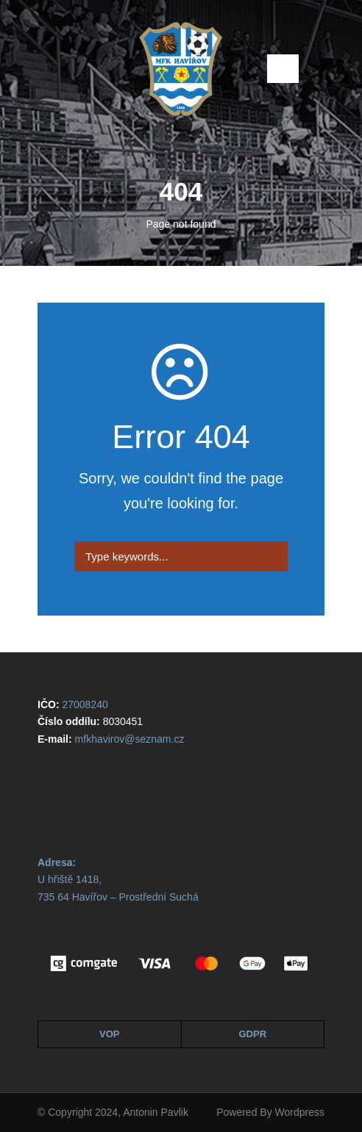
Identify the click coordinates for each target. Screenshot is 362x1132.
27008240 (84, 704)
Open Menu (283, 68)
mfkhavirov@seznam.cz (130, 739)
